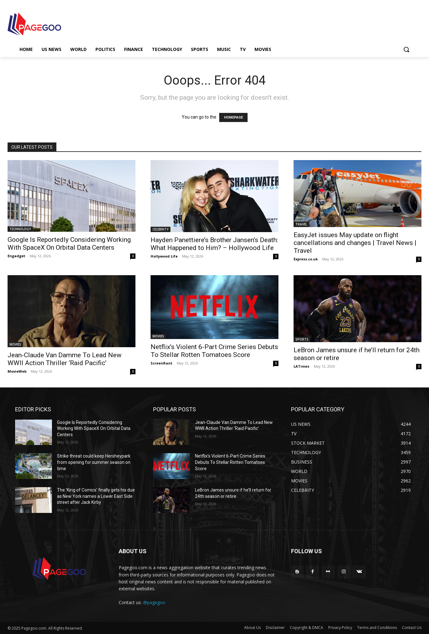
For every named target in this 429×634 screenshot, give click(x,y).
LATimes (301, 366)
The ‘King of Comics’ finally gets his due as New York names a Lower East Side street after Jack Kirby (96, 496)
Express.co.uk (306, 259)
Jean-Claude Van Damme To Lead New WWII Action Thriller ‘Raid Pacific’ (65, 359)
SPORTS (301, 339)
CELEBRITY (160, 229)
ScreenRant (161, 363)
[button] (406, 49)
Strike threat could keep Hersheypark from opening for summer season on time (93, 462)
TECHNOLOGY (20, 229)
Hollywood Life (164, 256)
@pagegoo (154, 602)
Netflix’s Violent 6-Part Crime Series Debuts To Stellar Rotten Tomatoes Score (214, 351)
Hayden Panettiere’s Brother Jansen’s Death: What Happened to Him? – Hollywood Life (214, 244)
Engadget (16, 255)
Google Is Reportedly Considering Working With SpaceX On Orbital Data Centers (69, 243)
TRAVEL (301, 224)
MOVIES (15, 344)
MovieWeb (17, 371)
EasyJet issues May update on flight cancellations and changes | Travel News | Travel (355, 242)
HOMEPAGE (233, 117)
